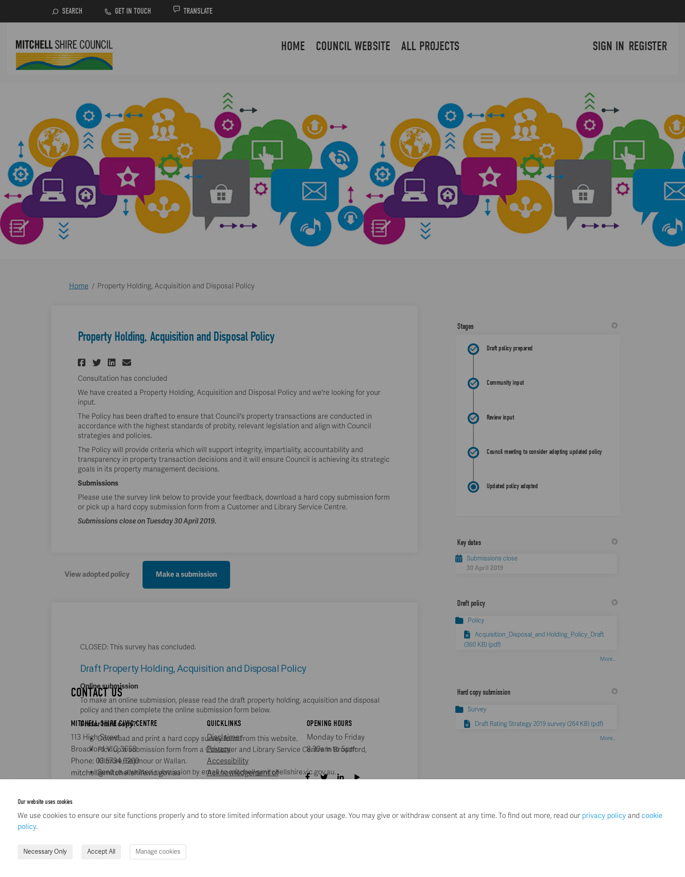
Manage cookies (158, 851)
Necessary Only (45, 851)
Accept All (101, 851)
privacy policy (604, 815)
